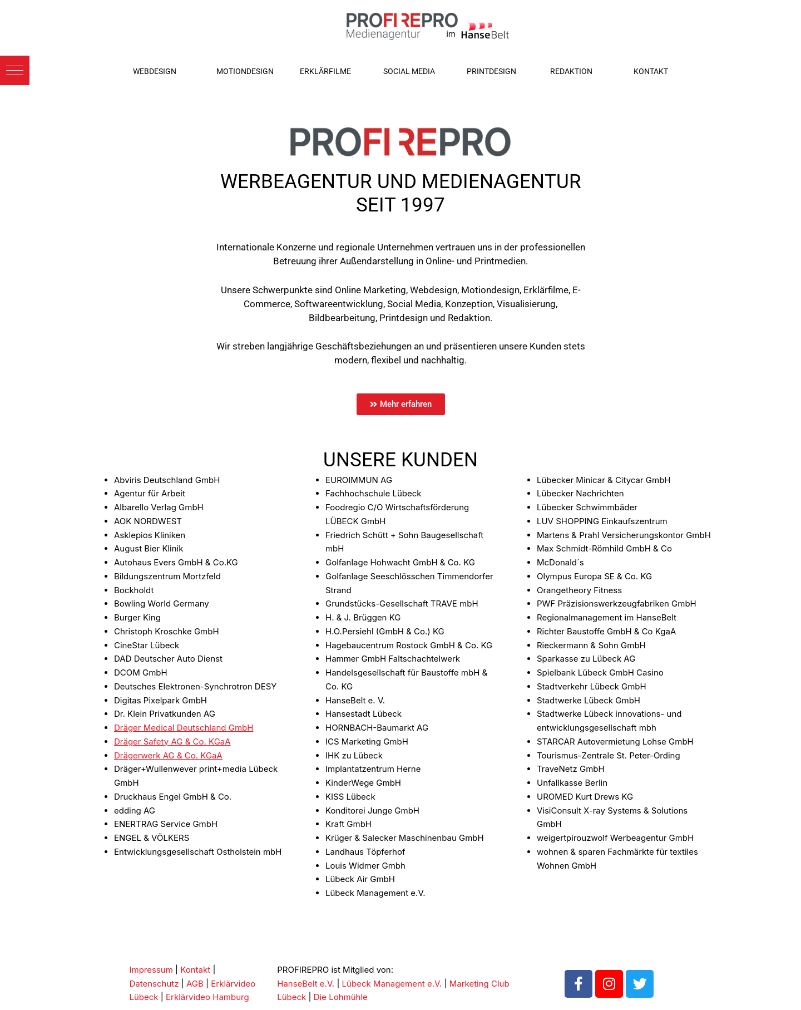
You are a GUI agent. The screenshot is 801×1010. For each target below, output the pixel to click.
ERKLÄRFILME (325, 71)
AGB (195, 983)
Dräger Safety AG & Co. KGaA (172, 741)
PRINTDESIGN (491, 71)
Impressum (151, 969)
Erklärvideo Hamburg (207, 997)
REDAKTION (571, 71)
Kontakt (195, 969)
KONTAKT (651, 71)
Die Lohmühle (341, 997)
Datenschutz (154, 983)
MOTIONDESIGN (245, 71)
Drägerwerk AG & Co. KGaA (168, 755)
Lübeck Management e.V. (392, 983)
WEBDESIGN (154, 71)
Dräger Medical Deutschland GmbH (183, 727)
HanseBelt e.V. (305, 983)
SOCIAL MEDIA (409, 71)
